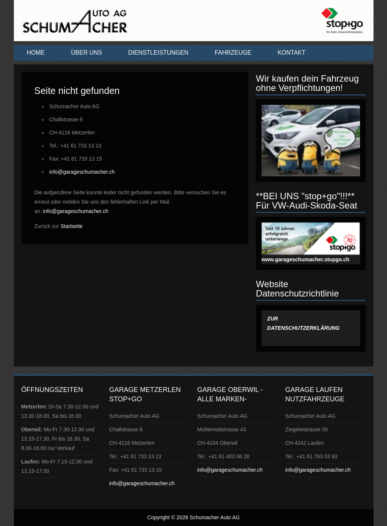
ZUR (273, 319)
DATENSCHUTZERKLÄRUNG (304, 328)
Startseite (72, 226)
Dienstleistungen (158, 52)
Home (36, 52)
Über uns (86, 52)
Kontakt (291, 52)
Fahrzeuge (233, 52)
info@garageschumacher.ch (82, 172)
